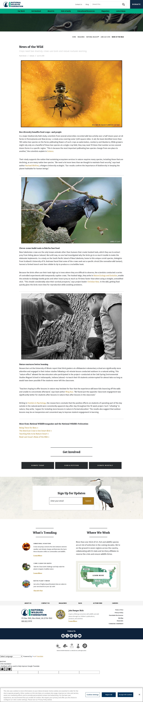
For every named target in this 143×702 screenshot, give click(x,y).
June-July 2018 (105, 37)
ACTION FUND (97, 603)
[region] (71, 695)
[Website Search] (108, 4)
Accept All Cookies (125, 695)
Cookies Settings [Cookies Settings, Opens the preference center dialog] (93, 695)
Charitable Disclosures (116, 615)
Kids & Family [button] (66, 11)
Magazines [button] (105, 11)
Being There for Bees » (28, 428)
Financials (120, 621)
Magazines (81, 37)
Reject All (108, 695)
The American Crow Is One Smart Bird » (35, 431)
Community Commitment (116, 623)
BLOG (80, 603)
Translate (37, 656)
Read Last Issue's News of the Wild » (34, 437)
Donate (136, 4)
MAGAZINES (63, 603)
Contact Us (78, 4)
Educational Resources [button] (86, 11)
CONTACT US (45, 603)
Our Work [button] (21, 11)
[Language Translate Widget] (11, 656)
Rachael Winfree (32, 166)
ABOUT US (28, 603)
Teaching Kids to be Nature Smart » (34, 434)
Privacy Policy (119, 612)
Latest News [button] (120, 11)
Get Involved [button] (36, 11)
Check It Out (38, 591)
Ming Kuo (69, 392)
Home (74, 37)
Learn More (38, 556)
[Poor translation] (8, 669)
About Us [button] (51, 11)
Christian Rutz (93, 282)
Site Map (120, 618)
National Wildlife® (92, 37)
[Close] (139, 694)
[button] (88, 501)
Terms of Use (119, 610)
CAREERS (115, 603)
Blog (87, 4)
